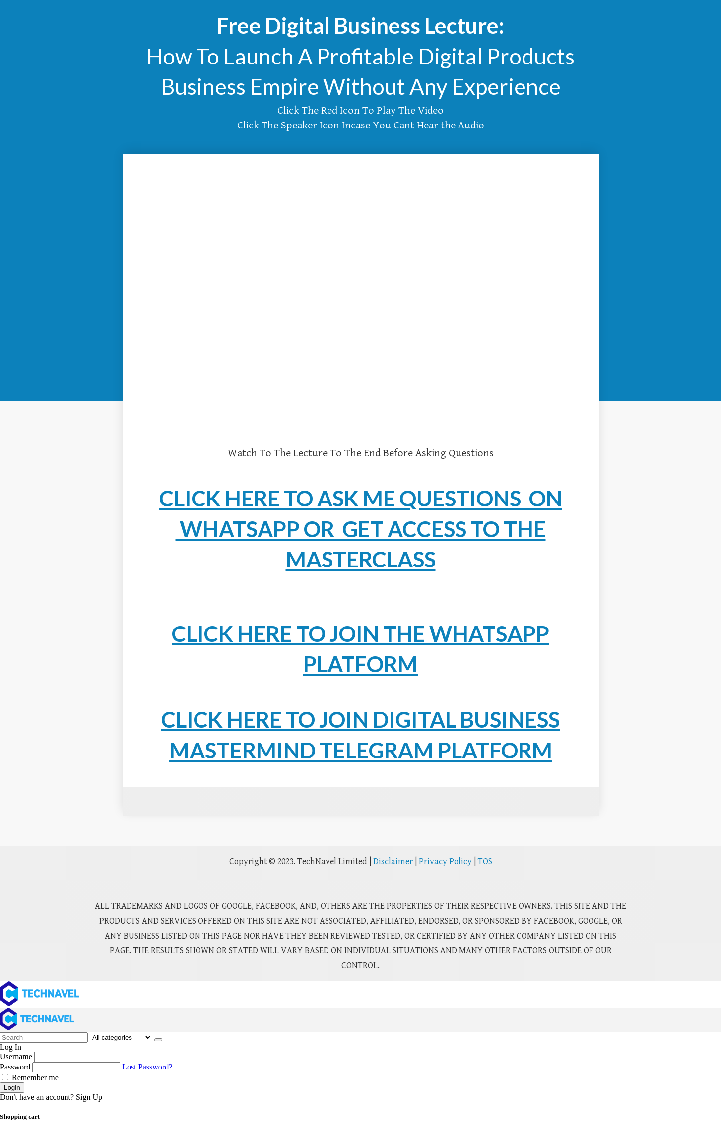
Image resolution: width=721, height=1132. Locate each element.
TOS (485, 861)
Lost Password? (147, 1067)
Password (15, 1067)
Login (12, 1087)
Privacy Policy (445, 861)
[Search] (158, 1039)
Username (16, 1056)
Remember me (30, 1077)
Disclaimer (394, 861)
